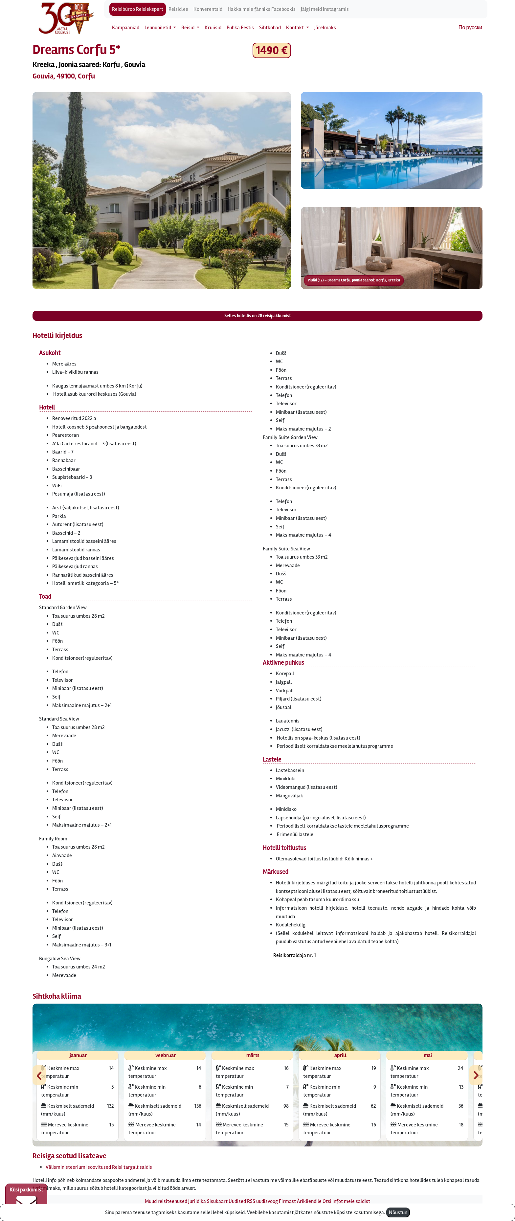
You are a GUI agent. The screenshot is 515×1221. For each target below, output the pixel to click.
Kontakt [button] (295, 27)
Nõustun (398, 1212)
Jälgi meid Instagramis (325, 9)
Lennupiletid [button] (158, 27)
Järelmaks (325, 27)
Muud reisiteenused (166, 1201)
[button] (162, 190)
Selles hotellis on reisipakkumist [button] (257, 316)
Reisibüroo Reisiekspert (137, 9)
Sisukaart (217, 1201)
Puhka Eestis (240, 27)
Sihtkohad (270, 27)
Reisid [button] (188, 27)
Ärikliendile (309, 1201)
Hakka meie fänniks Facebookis (262, 9)
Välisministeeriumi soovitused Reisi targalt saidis (99, 1167)
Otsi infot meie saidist (346, 1201)
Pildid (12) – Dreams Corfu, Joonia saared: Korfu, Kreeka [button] (354, 280)
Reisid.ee (178, 9)
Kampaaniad (125, 27)
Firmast (287, 1201)
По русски (470, 27)
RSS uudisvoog (262, 1201)
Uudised (237, 1201)
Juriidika (197, 1201)
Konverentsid (207, 9)
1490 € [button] (272, 50)
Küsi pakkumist (26, 1200)
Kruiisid (213, 27)
